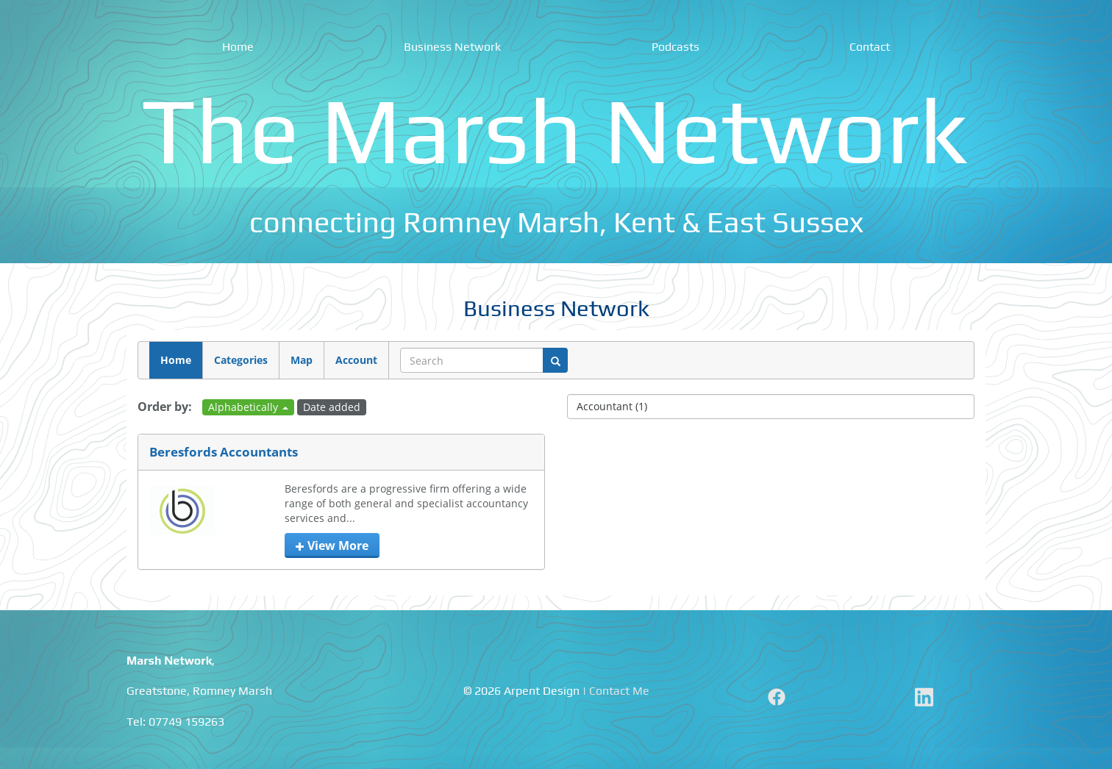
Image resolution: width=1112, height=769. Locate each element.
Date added (331, 407)
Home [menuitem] (238, 47)
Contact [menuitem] (869, 47)
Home (175, 360)
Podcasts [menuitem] (675, 47)
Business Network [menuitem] (452, 47)
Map (302, 360)
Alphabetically (248, 407)
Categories (241, 360)
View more (332, 545)
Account (356, 360)
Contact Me (619, 691)
